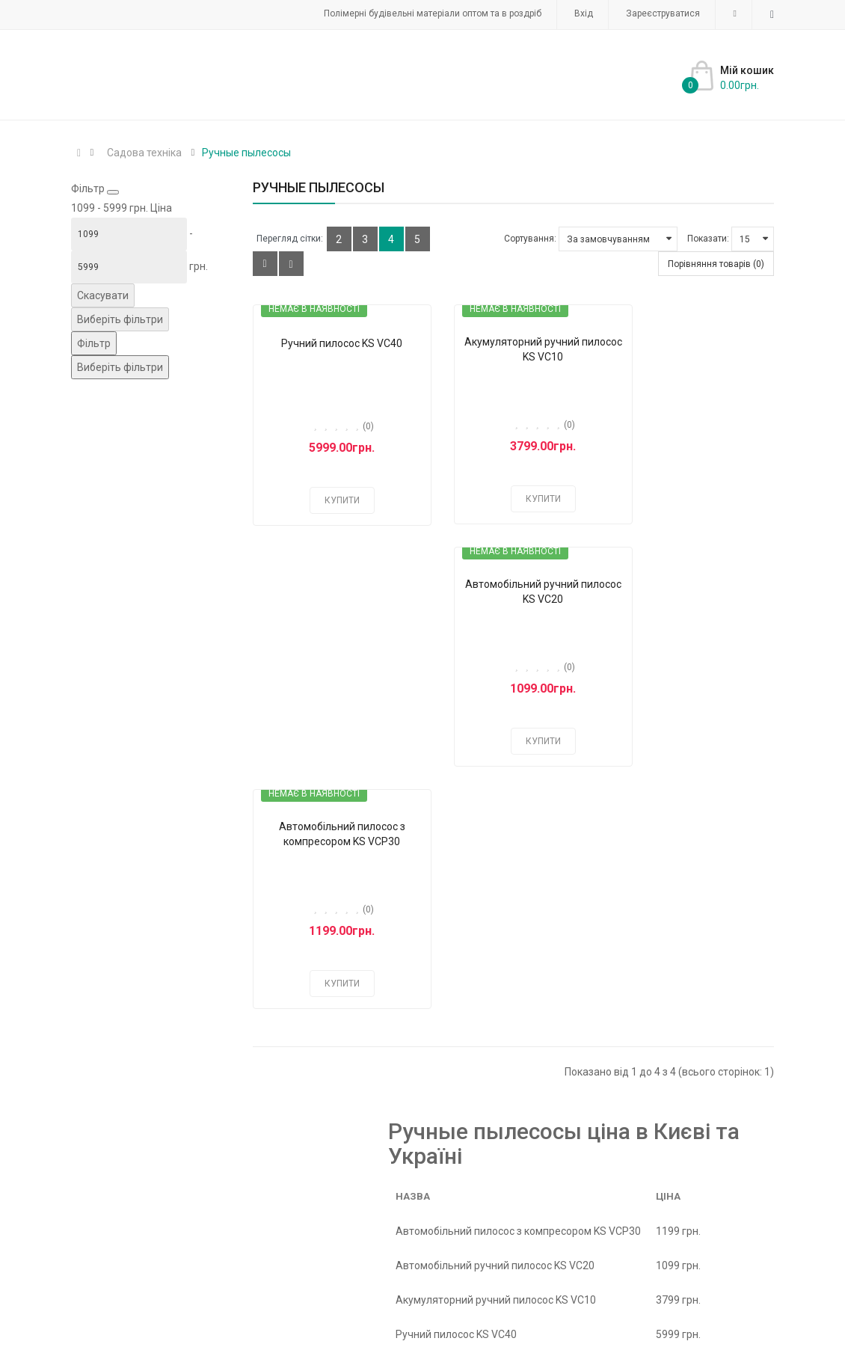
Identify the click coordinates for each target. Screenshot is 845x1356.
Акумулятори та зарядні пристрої (335, 1228)
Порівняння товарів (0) (716, 264)
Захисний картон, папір (309, 1170)
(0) (357, 426)
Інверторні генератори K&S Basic (333, 1189)
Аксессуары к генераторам (474, 1209)
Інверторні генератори (434, 1170)
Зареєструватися (663, 13)
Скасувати (103, 295)
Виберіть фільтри (120, 319)
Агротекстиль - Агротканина (323, 1209)
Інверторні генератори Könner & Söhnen (523, 1189)
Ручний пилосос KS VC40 (332, 343)
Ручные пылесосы (246, 152)
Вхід (583, 13)
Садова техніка (144, 152)
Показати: (708, 238)
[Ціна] (129, 234)
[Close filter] (113, 192)
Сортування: (530, 238)
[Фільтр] (94, 343)
